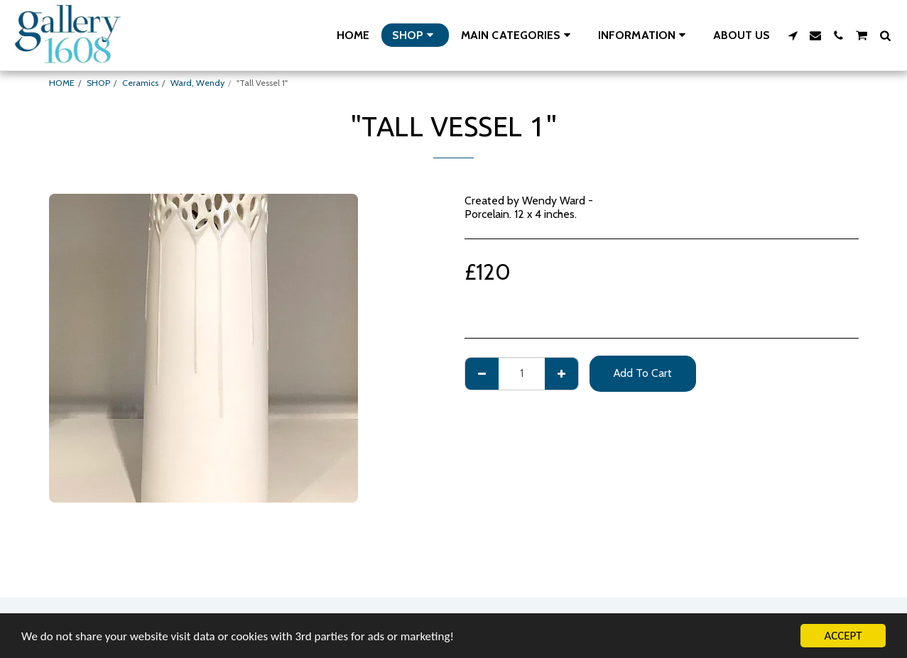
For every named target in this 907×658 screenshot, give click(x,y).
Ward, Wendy (197, 82)
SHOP (98, 82)
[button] (518, 35)
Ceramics (140, 82)
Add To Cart (643, 373)
